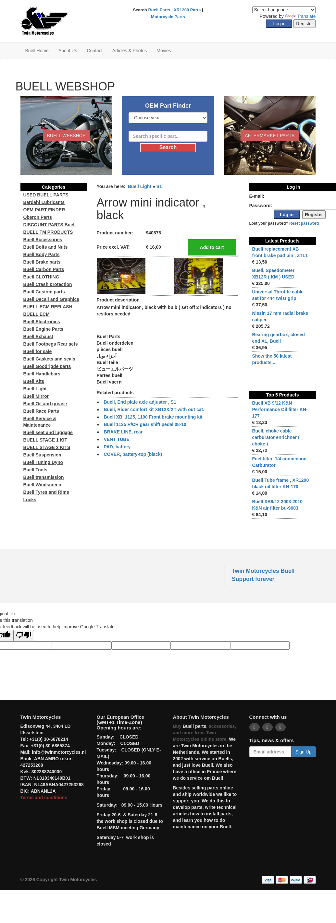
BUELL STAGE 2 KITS (46, 447)
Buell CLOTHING (41, 276)
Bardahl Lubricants (44, 202)
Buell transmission (43, 477)
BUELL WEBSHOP (66, 135)
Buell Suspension (42, 454)
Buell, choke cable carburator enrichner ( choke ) (275, 437)
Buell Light (139, 186)
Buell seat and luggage (47, 432)
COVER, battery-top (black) (133, 454)
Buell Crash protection (47, 284)
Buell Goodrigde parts (47, 366)
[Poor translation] (23, 635)
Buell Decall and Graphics (51, 299)
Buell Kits (33, 381)
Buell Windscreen (42, 484)
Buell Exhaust (38, 336)
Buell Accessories (42, 239)
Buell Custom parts (44, 291)
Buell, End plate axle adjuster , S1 (140, 402)
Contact (94, 50)
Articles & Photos (129, 50)
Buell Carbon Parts (43, 269)
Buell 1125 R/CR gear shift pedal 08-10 (145, 424)
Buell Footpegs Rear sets (50, 344)
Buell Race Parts (41, 411)
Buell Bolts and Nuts (45, 247)
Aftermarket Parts (269, 135)
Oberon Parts (37, 217)
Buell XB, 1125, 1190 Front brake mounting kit (153, 417)
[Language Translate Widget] (284, 9)
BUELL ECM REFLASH (47, 306)
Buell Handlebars (41, 373)
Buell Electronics (41, 321)
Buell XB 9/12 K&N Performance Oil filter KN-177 (279, 409)
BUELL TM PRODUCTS (48, 232)
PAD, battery (117, 446)
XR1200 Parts (187, 9)
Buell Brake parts (41, 262)
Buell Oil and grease (45, 403)
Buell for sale (37, 351)
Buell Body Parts (41, 254)
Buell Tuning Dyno (43, 462)
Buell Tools (35, 469)
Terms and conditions (43, 797)
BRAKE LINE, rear (123, 431)
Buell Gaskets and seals (49, 358)
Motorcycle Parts (168, 16)
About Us (67, 50)
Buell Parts (159, 9)
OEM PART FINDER (44, 209)
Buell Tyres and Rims (46, 492)
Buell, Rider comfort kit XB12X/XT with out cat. (154, 409)
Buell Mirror (36, 396)
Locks (29, 499)
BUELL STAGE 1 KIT (45, 440)
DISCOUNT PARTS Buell (49, 224)
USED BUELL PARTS (45, 194)
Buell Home (37, 50)
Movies (163, 50)
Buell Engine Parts (43, 329)
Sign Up (303, 751)
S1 (159, 186)
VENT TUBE (116, 439)
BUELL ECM (36, 314)
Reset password (304, 223)
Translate (300, 16)
